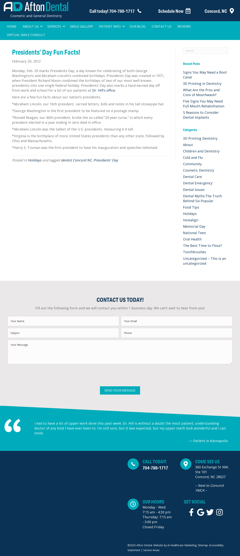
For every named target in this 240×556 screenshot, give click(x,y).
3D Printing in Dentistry (202, 83)
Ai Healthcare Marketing (181, 545)
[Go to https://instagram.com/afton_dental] (219, 512)
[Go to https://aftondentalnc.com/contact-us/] (216, 11)
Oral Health (192, 239)
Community (192, 164)
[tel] (176, 333)
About (188, 144)
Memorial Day (194, 226)
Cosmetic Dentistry (198, 170)
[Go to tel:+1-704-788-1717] (109, 11)
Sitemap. (203, 545)
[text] (63, 321)
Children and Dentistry (201, 151)
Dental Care (192, 176)
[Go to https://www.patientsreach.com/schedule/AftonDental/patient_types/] (170, 11)
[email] (176, 321)
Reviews (184, 26)
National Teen (194, 233)
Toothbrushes (194, 252)
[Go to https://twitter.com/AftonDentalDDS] (210, 512)
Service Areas (151, 550)
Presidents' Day (106, 160)
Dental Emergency (197, 183)
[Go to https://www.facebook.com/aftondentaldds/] (191, 512)
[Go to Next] (234, 432)
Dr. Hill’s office (103, 90)
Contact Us (161, 26)
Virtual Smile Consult (26, 35)
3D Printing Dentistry (200, 138)
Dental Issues (194, 189)
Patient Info (110, 26)
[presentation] (36, 373)
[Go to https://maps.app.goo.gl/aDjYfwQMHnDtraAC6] (208, 476)
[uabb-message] (120, 352)
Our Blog (138, 26)
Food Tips (191, 207)
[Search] (205, 50)
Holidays (34, 160)
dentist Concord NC (76, 160)
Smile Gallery (81, 26)
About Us (31, 26)
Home (11, 26)
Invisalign (190, 220)
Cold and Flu (193, 157)
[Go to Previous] (27, 432)
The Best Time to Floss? (202, 245)
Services (54, 26)
